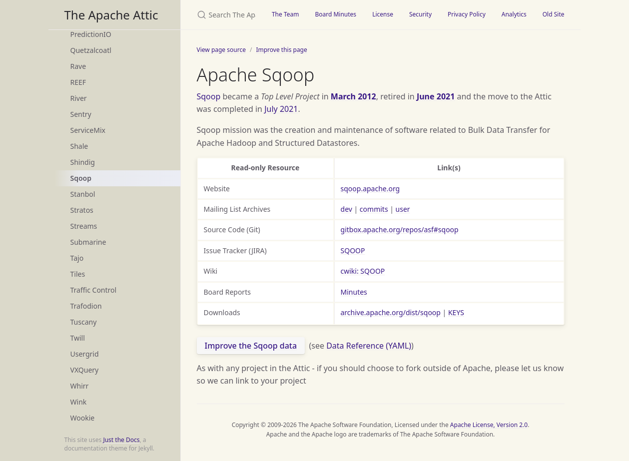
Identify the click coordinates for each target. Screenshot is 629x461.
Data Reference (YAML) (368, 345)
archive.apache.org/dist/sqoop (391, 312)
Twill (77, 338)
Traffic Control (93, 290)
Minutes (354, 292)
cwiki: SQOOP (363, 271)
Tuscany (83, 322)
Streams (83, 226)
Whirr (79, 386)
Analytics (514, 14)
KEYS (456, 312)
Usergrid (84, 354)
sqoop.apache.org (370, 188)
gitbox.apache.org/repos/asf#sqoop (400, 229)
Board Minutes (335, 14)
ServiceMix (87, 130)
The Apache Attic (111, 14)
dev (346, 209)
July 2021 (281, 108)
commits (374, 209)
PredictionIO (90, 34)
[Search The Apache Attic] (222, 14)
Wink (78, 402)
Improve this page (281, 49)
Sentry (80, 114)
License (382, 14)
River (78, 98)
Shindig (82, 162)
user (403, 209)
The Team (285, 14)
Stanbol (82, 194)
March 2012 (353, 96)
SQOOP (353, 250)
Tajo (77, 258)
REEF (78, 82)
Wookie (82, 418)
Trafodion (86, 306)
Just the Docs (121, 440)
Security (420, 14)
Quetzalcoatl (90, 50)
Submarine (88, 242)
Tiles (77, 274)
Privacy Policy (467, 14)
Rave (78, 66)
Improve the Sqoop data (251, 345)
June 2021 (436, 96)
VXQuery (84, 370)
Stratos (81, 210)
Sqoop (81, 178)
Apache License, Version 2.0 (489, 425)
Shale (79, 146)
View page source (221, 49)
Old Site (554, 14)
